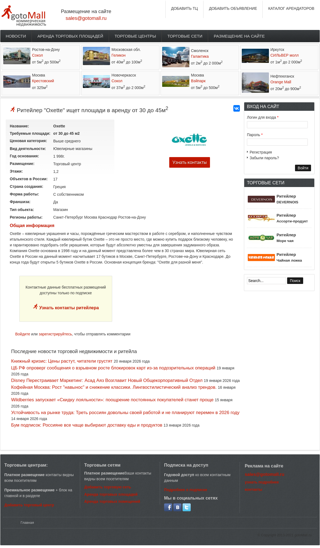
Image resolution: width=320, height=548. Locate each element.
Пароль (255, 135)
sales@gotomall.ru (86, 18)
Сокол (37, 55)
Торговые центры (135, 36)
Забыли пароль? (264, 158)
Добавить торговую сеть (107, 487)
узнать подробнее (262, 482)
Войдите (22, 334)
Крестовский (43, 81)
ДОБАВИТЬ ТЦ (184, 8)
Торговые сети (184, 36)
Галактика (200, 56)
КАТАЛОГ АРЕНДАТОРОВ (291, 8)
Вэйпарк (198, 81)
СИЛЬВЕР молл (285, 55)
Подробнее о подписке (185, 490)
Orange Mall (281, 82)
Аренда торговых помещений (112, 501)
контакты (253, 489)
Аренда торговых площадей (70, 36)
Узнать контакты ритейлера (68, 307)
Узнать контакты (189, 162)
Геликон (119, 55)
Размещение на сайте (239, 36)
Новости (16, 36)
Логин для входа (262, 117)
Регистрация (261, 152)
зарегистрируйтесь (55, 334)
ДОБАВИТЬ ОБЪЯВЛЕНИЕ (233, 8)
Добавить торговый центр (29, 505)
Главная (27, 523)
